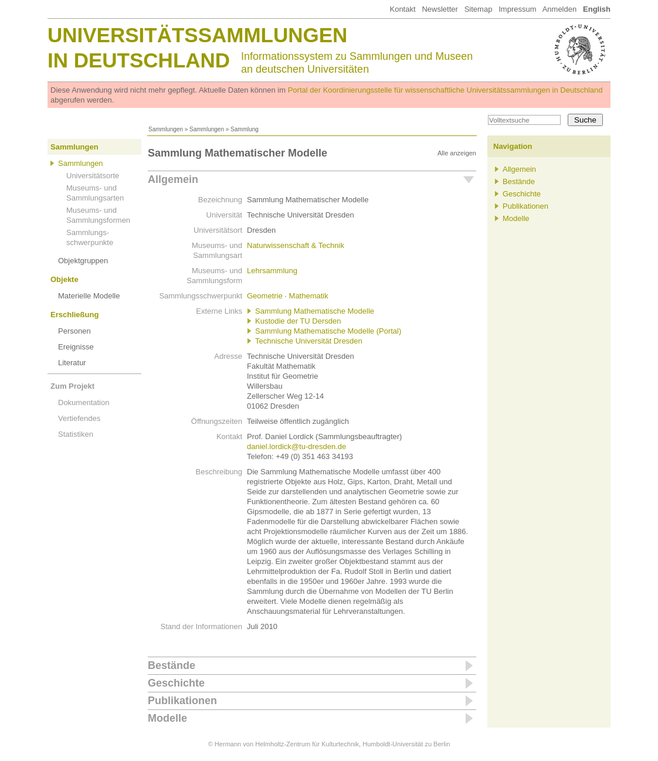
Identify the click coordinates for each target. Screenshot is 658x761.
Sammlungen (165, 129)
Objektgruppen (83, 260)
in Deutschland (139, 60)
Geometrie (265, 295)
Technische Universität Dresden (308, 341)
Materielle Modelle (89, 295)
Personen (74, 331)
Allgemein (173, 179)
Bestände (171, 665)
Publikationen (182, 700)
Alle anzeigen (456, 153)
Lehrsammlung (272, 270)
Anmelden (559, 9)
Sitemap (478, 9)
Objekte (64, 279)
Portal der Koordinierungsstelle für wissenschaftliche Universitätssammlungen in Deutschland (445, 90)
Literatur (72, 362)
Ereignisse (76, 346)
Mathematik (308, 295)
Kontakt (402, 9)
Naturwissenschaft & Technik (295, 245)
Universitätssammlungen (197, 34)
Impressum (517, 9)
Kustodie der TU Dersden (298, 321)
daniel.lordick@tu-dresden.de (296, 446)
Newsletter (439, 9)
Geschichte (176, 683)
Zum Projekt (72, 386)
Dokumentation (83, 402)
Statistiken (75, 434)
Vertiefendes (79, 418)
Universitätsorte (92, 175)
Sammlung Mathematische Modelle (314, 311)
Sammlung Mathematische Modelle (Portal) (328, 331)
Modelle (167, 718)
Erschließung (74, 314)
